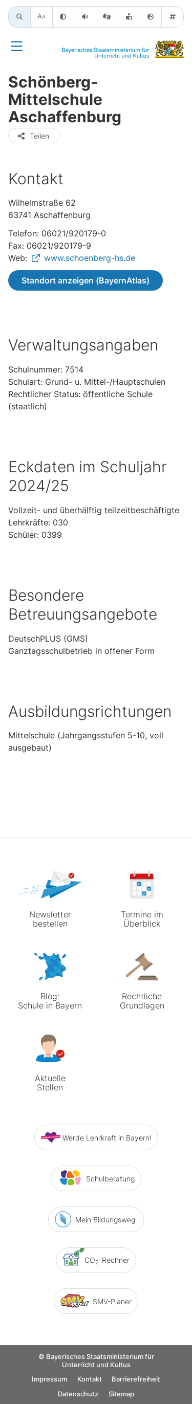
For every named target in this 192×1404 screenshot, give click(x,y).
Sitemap (121, 1395)
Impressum (49, 1380)
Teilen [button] (33, 135)
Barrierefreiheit (136, 1380)
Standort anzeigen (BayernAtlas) (86, 280)
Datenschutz (78, 1395)
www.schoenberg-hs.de (89, 258)
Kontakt (89, 1380)
